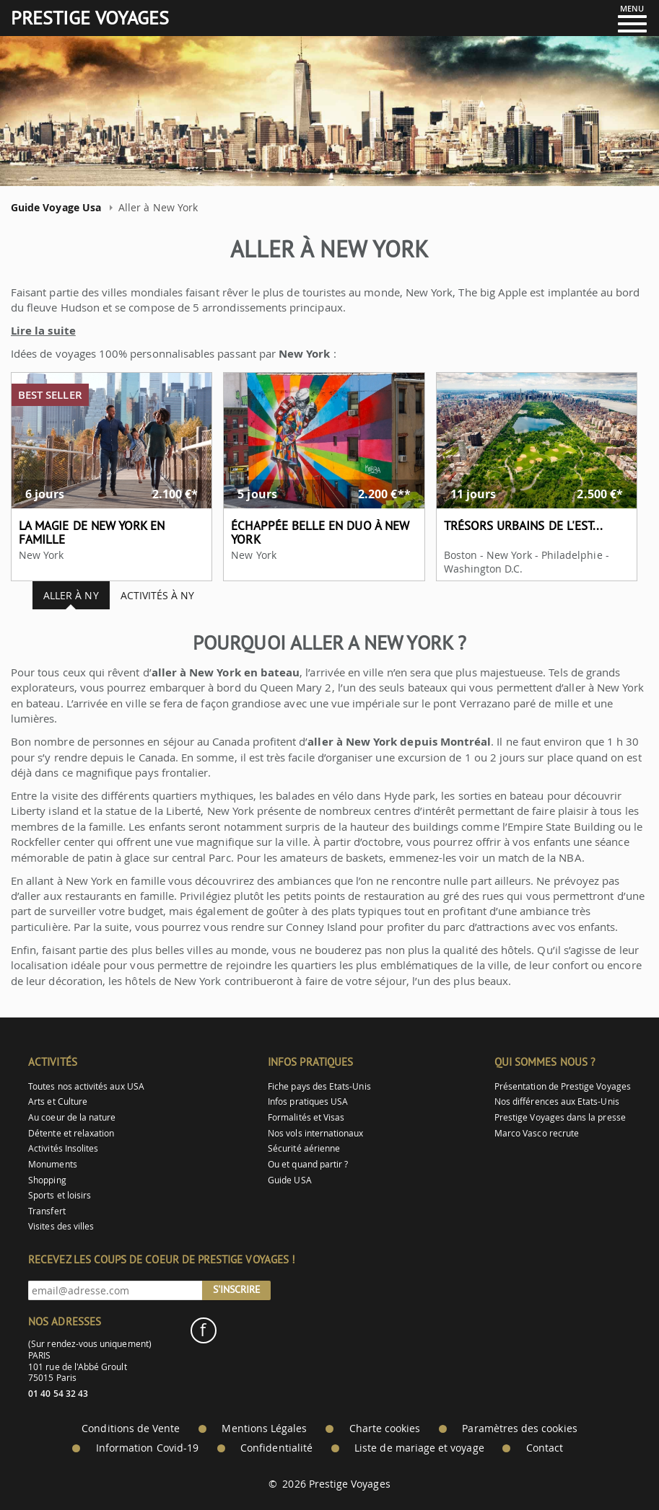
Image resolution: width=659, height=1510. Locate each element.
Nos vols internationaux (315, 1133)
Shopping (47, 1180)
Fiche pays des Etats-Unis (319, 1086)
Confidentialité (276, 1447)
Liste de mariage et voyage (419, 1447)
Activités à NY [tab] (158, 595)
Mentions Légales (264, 1428)
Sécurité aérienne (304, 1148)
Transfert (47, 1211)
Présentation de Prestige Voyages (562, 1086)
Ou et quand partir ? (308, 1164)
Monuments (52, 1164)
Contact (544, 1447)
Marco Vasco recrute (536, 1133)
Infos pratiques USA (308, 1101)
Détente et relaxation (71, 1133)
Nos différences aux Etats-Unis (556, 1101)
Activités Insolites (63, 1148)
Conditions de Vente (131, 1428)
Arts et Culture (57, 1101)
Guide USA (290, 1180)
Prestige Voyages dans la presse (560, 1117)
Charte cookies (385, 1428)
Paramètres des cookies (519, 1428)
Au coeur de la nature (71, 1117)
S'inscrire (237, 1289)
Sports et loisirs (59, 1195)
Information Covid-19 (147, 1447)
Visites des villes (61, 1226)
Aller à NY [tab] (71, 595)
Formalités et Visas (306, 1117)
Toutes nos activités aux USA (86, 1086)
